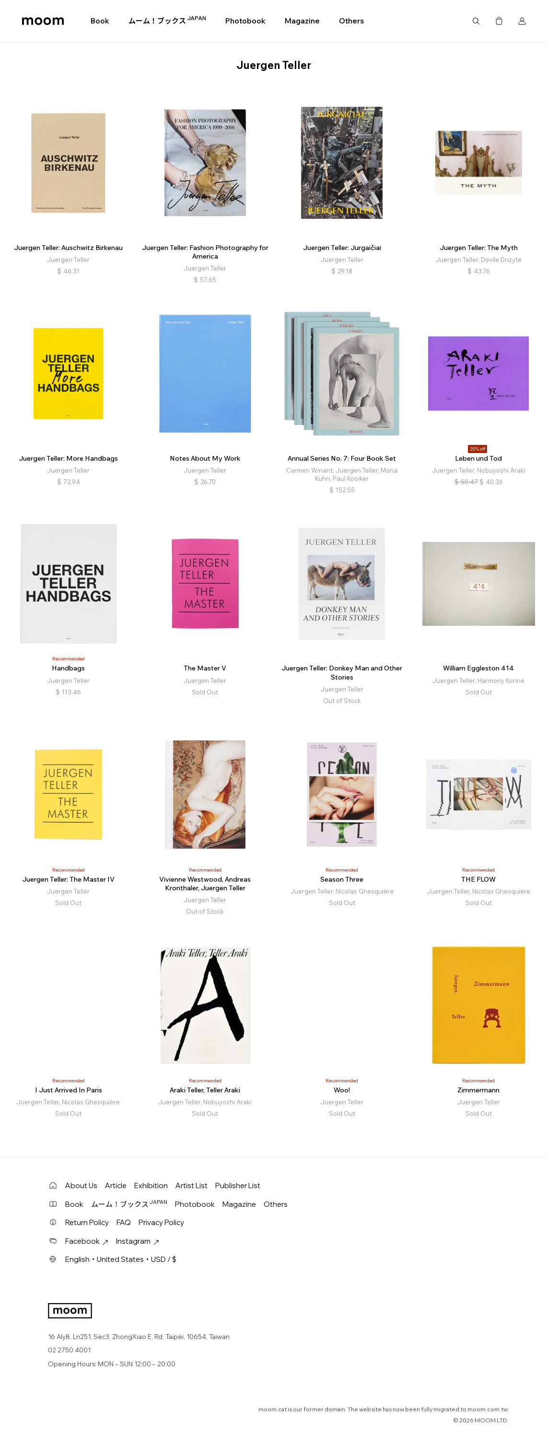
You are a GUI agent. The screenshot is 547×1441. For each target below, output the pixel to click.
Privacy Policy (161, 1222)
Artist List (191, 1185)
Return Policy (87, 1222)
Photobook (245, 20)
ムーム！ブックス (167, 20)
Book (100, 20)
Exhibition (151, 1185)
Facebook (86, 1241)
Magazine (302, 20)
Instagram (137, 1241)
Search (476, 21)
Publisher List (237, 1185)
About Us (81, 1185)
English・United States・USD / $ (120, 1259)
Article (116, 1185)
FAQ (123, 1222)
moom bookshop (42, 21)
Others (351, 20)
